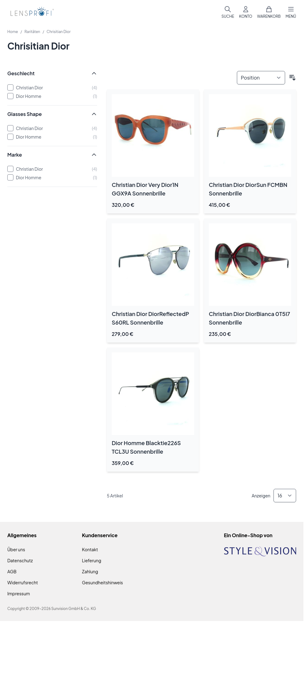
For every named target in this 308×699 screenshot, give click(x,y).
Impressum (18, 593)
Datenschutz (20, 560)
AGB (11, 571)
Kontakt (90, 549)
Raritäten (32, 31)
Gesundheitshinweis (102, 582)
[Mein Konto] (245, 12)
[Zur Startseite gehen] (31, 12)
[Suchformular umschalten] (227, 12)
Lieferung (91, 560)
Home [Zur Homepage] (12, 31)
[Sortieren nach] (261, 77)
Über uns (16, 549)
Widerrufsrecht (22, 582)
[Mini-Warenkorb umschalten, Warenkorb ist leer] (269, 12)
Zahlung (90, 571)
